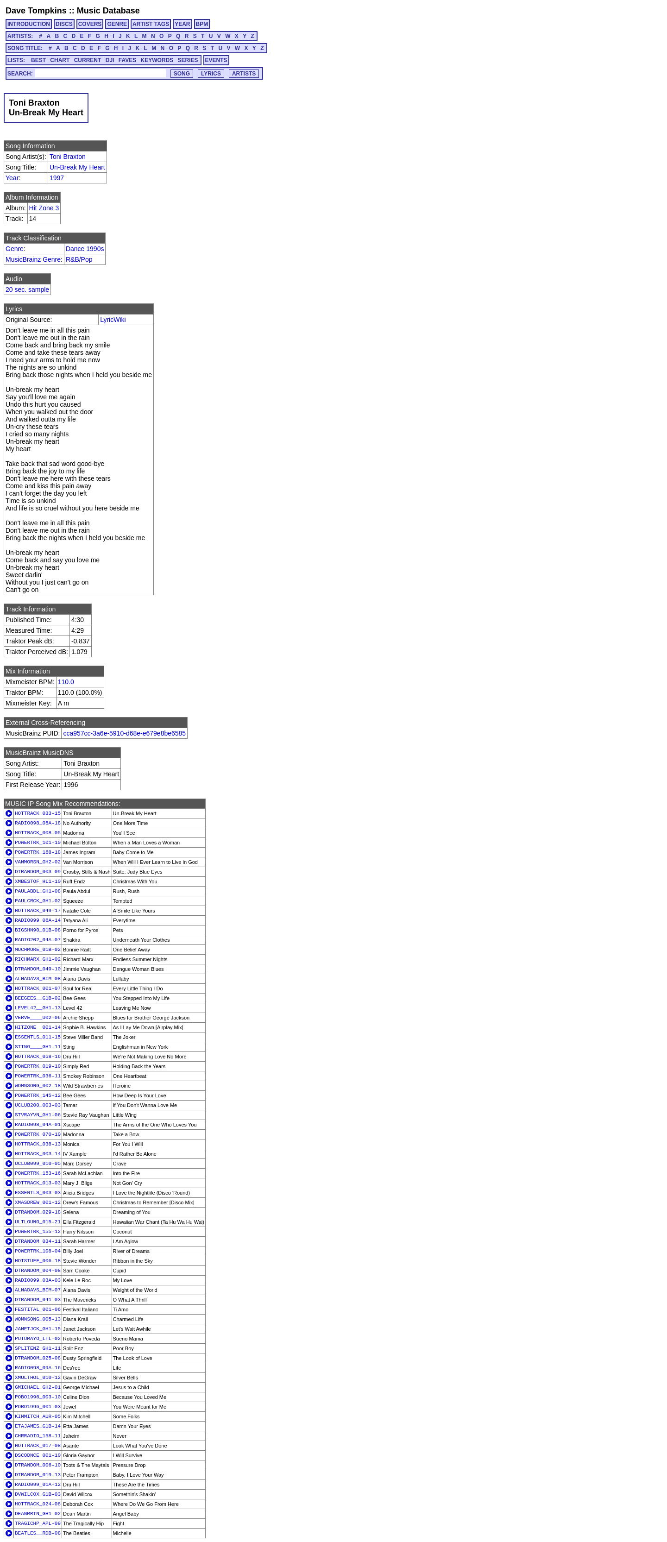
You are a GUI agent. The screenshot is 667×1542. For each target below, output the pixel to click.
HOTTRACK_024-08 (38, 1504)
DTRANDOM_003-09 (38, 872)
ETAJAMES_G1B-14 (38, 1426)
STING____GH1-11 (38, 1047)
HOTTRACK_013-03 (38, 1183)
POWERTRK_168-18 (38, 852)
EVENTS (216, 60)
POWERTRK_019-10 (38, 1066)
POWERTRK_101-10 (38, 842)
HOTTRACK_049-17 (38, 910)
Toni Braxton (68, 156)
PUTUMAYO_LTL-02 (38, 1338)
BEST (38, 60)
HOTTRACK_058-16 (38, 1056)
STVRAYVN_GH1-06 (38, 1115)
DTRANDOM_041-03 (38, 1300)
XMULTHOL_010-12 (38, 1377)
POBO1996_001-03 (38, 1407)
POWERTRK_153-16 (38, 1173)
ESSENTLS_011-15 (38, 1037)
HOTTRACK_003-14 (38, 1154)
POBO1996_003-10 (38, 1397)
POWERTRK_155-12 (38, 1231)
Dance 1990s (85, 248)
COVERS (90, 24)
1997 (57, 178)
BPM (202, 24)
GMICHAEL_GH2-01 (38, 1387)
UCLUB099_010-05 (38, 1163)
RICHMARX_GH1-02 (38, 959)
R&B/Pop (79, 259)
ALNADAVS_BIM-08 (38, 979)
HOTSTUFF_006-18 (38, 1261)
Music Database (108, 10)
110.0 (66, 682)
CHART (59, 60)
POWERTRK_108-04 (38, 1251)
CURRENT (87, 60)
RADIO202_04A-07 (38, 940)
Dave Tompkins (36, 10)
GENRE (117, 24)
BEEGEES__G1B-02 (38, 998)
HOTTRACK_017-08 (38, 1445)
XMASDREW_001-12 (38, 1202)
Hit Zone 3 (44, 208)
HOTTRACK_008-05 (38, 833)
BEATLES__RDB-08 (38, 1533)
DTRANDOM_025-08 (38, 1358)
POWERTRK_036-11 (38, 1076)
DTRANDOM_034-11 (38, 1241)
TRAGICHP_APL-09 (38, 1523)
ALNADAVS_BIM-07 (38, 1290)
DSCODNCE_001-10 (38, 1455)
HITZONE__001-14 (38, 1027)
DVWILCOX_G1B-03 (38, 1494)
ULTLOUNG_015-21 (38, 1222)
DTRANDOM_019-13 (38, 1475)
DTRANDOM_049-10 (38, 969)
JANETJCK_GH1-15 (38, 1329)
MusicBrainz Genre (33, 259)
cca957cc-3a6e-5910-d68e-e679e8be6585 (124, 733)
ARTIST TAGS (150, 24)
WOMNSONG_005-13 (38, 1319)
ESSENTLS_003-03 (38, 1193)
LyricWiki (113, 319)
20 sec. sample (27, 289)
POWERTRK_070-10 (38, 1134)
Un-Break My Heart (77, 167)
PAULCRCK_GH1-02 (38, 901)
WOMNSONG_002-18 (38, 1086)
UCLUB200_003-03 (38, 1105)
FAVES (127, 60)
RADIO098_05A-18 (38, 823)
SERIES (188, 60)
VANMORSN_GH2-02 (38, 862)
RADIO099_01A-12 (38, 1484)
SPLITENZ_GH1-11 (38, 1348)
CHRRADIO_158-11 (38, 1436)
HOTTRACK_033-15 (38, 813)
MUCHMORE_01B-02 (38, 949)
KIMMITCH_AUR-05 (38, 1416)
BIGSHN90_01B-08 (38, 930)
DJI (110, 60)
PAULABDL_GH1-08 (38, 891)
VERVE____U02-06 (38, 1017)
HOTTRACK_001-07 (38, 988)
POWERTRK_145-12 (38, 1095)
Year (12, 178)
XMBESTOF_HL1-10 (38, 881)
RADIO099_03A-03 (38, 1280)
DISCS (64, 24)
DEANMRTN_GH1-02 (38, 1514)
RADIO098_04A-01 (38, 1124)
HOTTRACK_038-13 (38, 1144)
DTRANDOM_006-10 (38, 1465)
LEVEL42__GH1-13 (38, 1008)
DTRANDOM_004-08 (38, 1270)
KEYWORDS (157, 60)
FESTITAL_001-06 (38, 1309)
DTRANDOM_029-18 (38, 1212)
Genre (15, 248)
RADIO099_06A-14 (38, 920)
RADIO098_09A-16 (38, 1368)
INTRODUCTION (28, 24)
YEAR (182, 24)
